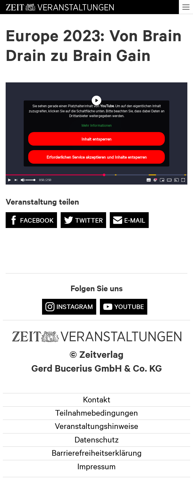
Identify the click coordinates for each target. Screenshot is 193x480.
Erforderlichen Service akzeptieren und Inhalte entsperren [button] (97, 157)
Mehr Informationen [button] (97, 125)
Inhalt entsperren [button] (96, 139)
